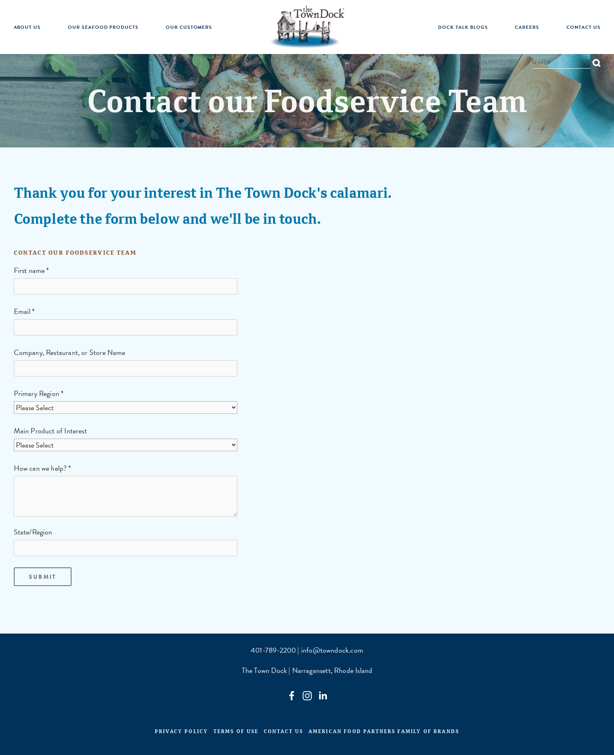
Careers (527, 27)
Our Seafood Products (103, 27)
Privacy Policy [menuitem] (181, 732)
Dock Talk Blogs (463, 27)
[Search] (561, 64)
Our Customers (189, 27)
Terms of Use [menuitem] (236, 732)
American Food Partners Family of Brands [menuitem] (383, 732)
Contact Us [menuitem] (284, 732)
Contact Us (583, 27)
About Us (27, 27)
